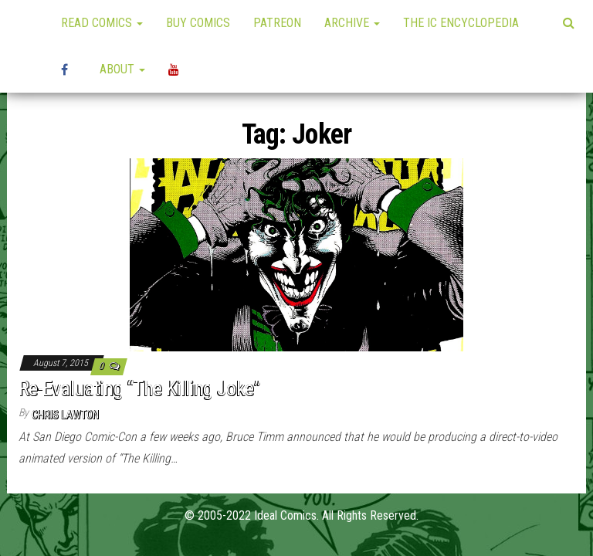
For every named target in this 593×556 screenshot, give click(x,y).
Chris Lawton (65, 415)
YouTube (176, 69)
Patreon (277, 22)
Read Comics (102, 22)
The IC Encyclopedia (461, 22)
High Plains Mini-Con (68, 69)
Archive (352, 22)
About (122, 69)
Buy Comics (198, 22)
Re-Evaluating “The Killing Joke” (139, 388)
